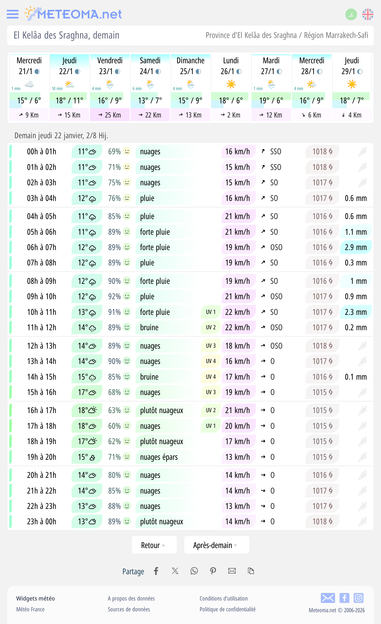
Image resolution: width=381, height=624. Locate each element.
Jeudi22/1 (69, 66)
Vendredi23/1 (110, 66)
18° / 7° (352, 100)
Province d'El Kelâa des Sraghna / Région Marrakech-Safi (287, 34)
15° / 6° (29, 100)
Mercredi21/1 (29, 66)
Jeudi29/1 (352, 66)
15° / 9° (190, 100)
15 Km (69, 115)
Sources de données (129, 609)
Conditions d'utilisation (224, 598)
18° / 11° (69, 100)
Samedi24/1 (150, 66)
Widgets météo (35, 598)
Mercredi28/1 (311, 66)
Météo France (30, 609)
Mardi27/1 (271, 66)
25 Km (109, 115)
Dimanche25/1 (190, 66)
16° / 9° (110, 100)
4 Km (351, 115)
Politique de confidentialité (228, 609)
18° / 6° (231, 100)
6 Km (311, 115)
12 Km (271, 115)
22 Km (150, 115)
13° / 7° (150, 100)
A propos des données (131, 598)
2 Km (230, 115)
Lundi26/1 (231, 66)
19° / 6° (271, 100)
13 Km (190, 115)
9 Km (28, 115)
